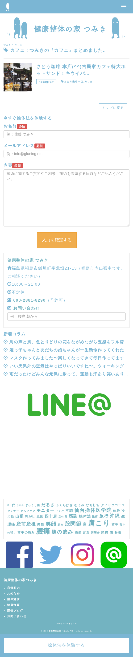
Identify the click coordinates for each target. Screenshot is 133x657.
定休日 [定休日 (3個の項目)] (62, 516)
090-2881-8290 (29, 300)
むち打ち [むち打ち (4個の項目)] (93, 505)
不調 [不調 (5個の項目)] (69, 511)
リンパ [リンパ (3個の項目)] (59, 510)
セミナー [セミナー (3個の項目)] (13, 510)
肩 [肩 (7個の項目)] (85, 524)
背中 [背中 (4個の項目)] (115, 524)
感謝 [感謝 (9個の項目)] (73, 516)
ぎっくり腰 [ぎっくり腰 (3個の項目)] (32, 505)
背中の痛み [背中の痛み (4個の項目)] (26, 532)
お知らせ (13, 593)
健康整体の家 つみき (28, 260)
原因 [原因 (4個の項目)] (40, 516)
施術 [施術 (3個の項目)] (95, 516)
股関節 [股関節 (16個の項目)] (73, 524)
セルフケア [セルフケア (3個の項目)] (28, 510)
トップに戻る (113, 108)
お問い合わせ (26, 308)
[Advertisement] (66, 463)
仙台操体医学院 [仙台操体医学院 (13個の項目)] (93, 510)
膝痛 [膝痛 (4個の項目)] (78, 532)
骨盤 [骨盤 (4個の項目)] (118, 532)
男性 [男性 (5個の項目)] (40, 524)
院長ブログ (15, 610)
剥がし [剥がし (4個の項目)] (30, 516)
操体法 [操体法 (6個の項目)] (85, 516)
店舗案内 (13, 588)
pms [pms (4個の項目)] (20, 505)
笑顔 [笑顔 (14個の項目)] (51, 524)
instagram (46, 81)
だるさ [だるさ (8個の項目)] (47, 504)
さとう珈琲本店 (73, 81)
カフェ (88, 81)
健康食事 (13, 605)
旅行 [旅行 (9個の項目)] (103, 516)
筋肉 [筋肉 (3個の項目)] (60, 524)
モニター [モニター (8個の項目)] (45, 510)
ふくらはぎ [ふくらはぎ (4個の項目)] (64, 505)
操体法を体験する (66, 645)
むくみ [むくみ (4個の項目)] (79, 505)
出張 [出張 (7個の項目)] (19, 516)
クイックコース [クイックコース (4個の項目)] (113, 505)
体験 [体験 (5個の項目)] (116, 511)
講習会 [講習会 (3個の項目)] (95, 532)
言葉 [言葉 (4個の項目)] (86, 532)
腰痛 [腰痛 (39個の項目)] (43, 531)
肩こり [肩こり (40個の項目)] (99, 523)
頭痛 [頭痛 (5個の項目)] (104, 532)
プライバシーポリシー (66, 624)
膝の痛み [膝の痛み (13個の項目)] (63, 531)
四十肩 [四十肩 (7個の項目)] (51, 516)
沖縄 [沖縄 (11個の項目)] (115, 515)
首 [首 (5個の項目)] (112, 532)
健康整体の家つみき (20, 580)
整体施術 (13, 599)
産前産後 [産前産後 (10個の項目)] (26, 523)
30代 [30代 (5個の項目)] (11, 505)
